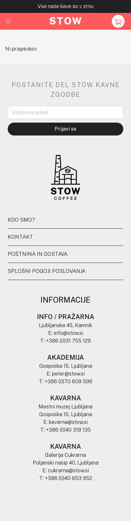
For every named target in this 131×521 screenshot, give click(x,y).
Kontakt (20, 237)
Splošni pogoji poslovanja (46, 271)
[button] (8, 21)
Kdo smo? (21, 220)
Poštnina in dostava (37, 254)
